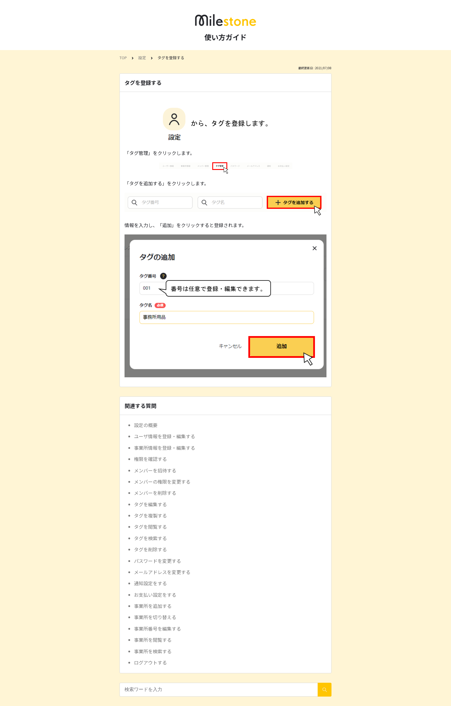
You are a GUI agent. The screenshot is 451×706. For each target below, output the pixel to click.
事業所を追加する (153, 605)
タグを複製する (150, 515)
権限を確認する (150, 458)
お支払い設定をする (155, 594)
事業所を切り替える (155, 617)
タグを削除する (150, 549)
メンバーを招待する (155, 470)
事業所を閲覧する (153, 639)
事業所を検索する (153, 651)
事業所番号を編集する (157, 628)
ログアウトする (150, 662)
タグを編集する (150, 504)
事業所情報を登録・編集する (164, 447)
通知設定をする (150, 583)
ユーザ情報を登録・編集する (164, 436)
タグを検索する (150, 538)
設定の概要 (145, 425)
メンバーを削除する (155, 492)
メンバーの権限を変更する (162, 481)
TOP (123, 57)
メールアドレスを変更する (162, 572)
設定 (142, 57)
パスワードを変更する (157, 560)
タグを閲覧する (150, 526)
